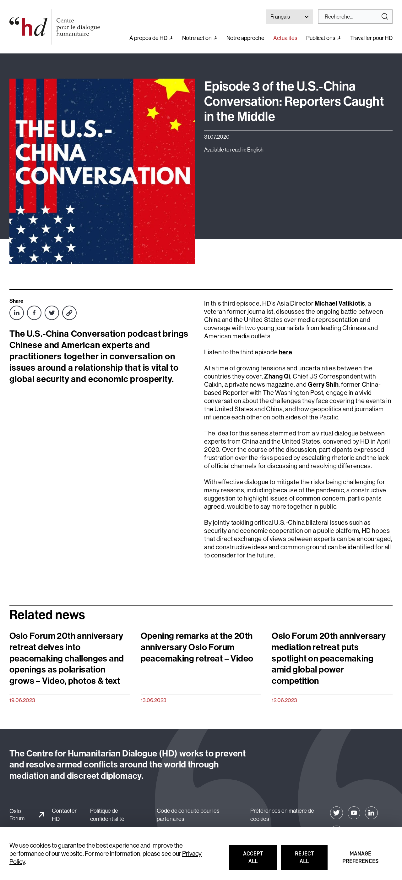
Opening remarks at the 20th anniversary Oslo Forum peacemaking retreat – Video (197, 647)
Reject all (311, 860)
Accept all (259, 860)
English (255, 149)
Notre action (197, 38)
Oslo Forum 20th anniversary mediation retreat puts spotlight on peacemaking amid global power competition (329, 658)
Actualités (285, 38)
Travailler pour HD (371, 38)
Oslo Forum (16, 814)
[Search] (353, 16)
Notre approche (245, 38)
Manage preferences (360, 860)
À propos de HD (148, 38)
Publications (320, 38)
